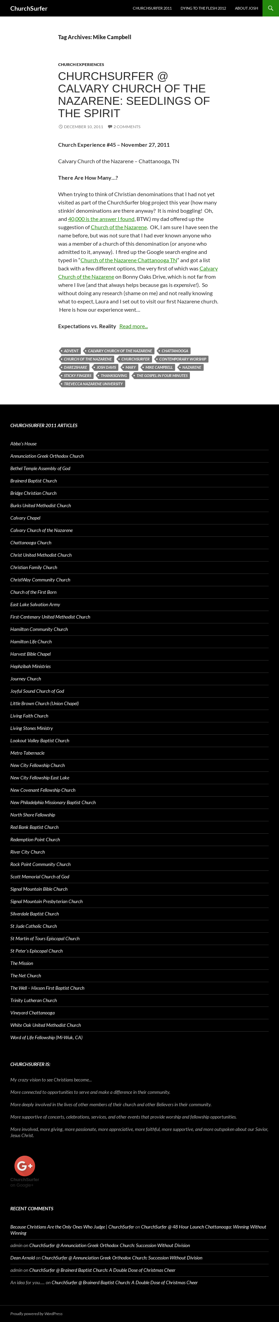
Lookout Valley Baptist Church (39, 740)
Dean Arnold (22, 1257)
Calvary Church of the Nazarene (120, 350)
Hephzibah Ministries (30, 666)
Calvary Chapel (25, 518)
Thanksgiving (114, 375)
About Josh (246, 8)
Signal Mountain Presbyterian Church (46, 901)
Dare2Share (75, 367)
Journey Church (25, 678)
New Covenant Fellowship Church (42, 790)
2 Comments (127, 126)
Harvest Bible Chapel (30, 654)
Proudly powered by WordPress (36, 1313)
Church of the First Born (33, 592)
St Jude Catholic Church (33, 926)
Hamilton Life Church (31, 641)
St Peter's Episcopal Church (36, 951)
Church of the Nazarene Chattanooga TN (129, 260)
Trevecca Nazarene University (93, 383)
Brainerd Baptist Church (33, 481)
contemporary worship (182, 359)
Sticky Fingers (77, 375)
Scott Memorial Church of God (39, 876)
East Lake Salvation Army (35, 604)
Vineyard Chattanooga (32, 1012)
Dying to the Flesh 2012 (203, 8)
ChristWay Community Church (40, 579)
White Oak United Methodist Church (45, 1025)
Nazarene (191, 367)
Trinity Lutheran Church (33, 1000)
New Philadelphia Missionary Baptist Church (53, 802)
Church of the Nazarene (119, 227)
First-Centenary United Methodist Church (50, 617)
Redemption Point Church (35, 839)
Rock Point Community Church (40, 864)
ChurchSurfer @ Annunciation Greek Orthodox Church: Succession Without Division (109, 1245)
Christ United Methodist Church (41, 555)
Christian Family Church (33, 567)
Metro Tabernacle (27, 753)
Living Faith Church (29, 716)
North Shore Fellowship (32, 815)
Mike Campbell (159, 367)
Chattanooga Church (30, 542)
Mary (131, 367)
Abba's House (23, 443)
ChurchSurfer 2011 (152, 8)
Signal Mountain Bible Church (38, 889)
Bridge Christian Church (33, 493)
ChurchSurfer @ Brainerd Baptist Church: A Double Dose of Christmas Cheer (102, 1270)
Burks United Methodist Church (40, 505)
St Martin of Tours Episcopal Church (44, 938)
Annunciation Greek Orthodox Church (47, 456)
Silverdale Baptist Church (34, 913)
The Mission (21, 963)
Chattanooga (175, 350)
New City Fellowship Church (37, 765)
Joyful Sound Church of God (37, 691)
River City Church (27, 852)
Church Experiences (81, 64)
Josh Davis (106, 367)
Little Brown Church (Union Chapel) (44, 703)
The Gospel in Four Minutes (162, 375)
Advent (71, 350)
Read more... (133, 326)
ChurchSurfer (28, 8)
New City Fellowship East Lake (39, 777)
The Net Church (25, 975)
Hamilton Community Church (39, 629)
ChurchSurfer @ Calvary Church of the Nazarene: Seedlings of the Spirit (134, 95)
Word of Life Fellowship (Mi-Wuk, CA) (46, 1037)
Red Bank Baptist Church (34, 827)
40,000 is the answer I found (101, 218)
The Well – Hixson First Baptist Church (47, 988)
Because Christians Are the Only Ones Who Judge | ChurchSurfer (72, 1227)
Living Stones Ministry (31, 728)
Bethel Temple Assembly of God (40, 468)
